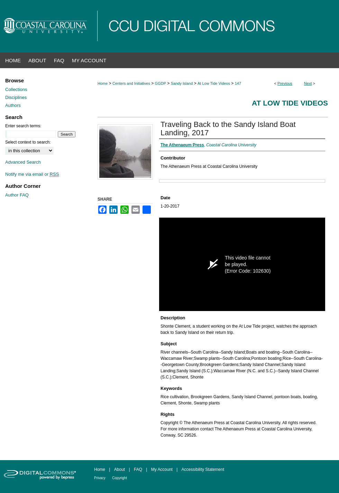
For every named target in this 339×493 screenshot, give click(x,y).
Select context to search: (28, 142)
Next (308, 83)
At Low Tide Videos (214, 83)
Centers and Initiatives (131, 83)
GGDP (160, 83)
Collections (16, 89)
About (119, 469)
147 (238, 83)
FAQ (138, 469)
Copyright (119, 478)
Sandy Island (182, 83)
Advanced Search (23, 162)
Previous (284, 83)
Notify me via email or (32, 174)
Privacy (100, 478)
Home (103, 83)
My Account (162, 469)
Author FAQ (17, 195)
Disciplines (16, 97)
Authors (13, 105)
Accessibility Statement (203, 469)
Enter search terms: (23, 126)
